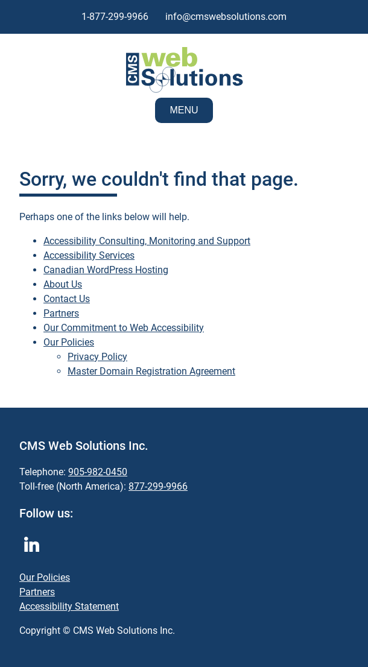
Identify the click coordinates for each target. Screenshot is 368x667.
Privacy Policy (97, 356)
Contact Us (66, 299)
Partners (61, 313)
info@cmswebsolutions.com (226, 16)
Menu (184, 110)
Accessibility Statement (69, 606)
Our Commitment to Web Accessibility (123, 328)
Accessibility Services (89, 255)
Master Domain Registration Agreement (151, 371)
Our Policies (68, 342)
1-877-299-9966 (114, 16)
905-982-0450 (97, 472)
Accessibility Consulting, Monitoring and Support (146, 241)
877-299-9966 (158, 486)
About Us (62, 284)
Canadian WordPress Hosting (105, 270)
